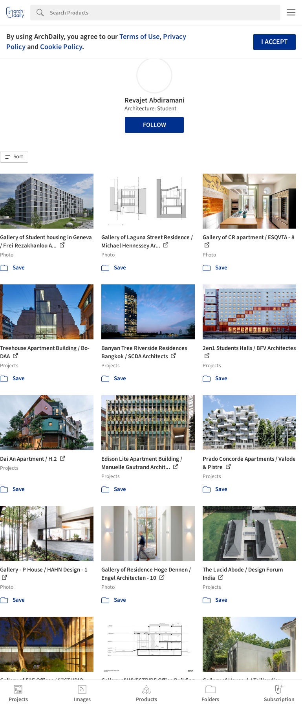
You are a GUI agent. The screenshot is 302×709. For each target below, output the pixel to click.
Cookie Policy (61, 47)
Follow (154, 125)
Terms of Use (139, 36)
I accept (274, 42)
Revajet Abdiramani (154, 100)
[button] (14, 157)
